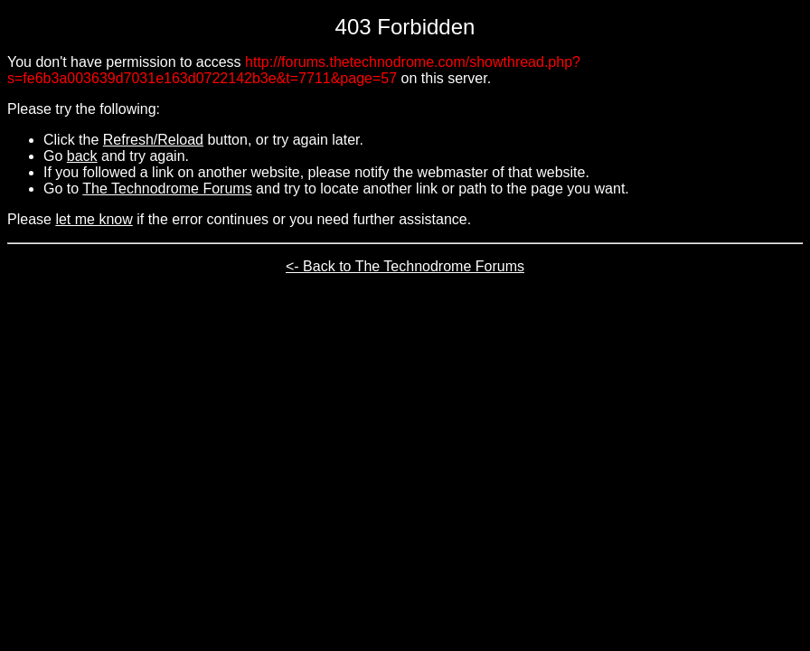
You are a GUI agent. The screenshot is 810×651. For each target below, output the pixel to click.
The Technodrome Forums (166, 188)
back (82, 156)
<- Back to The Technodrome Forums (405, 266)
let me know (93, 219)
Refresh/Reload (153, 139)
